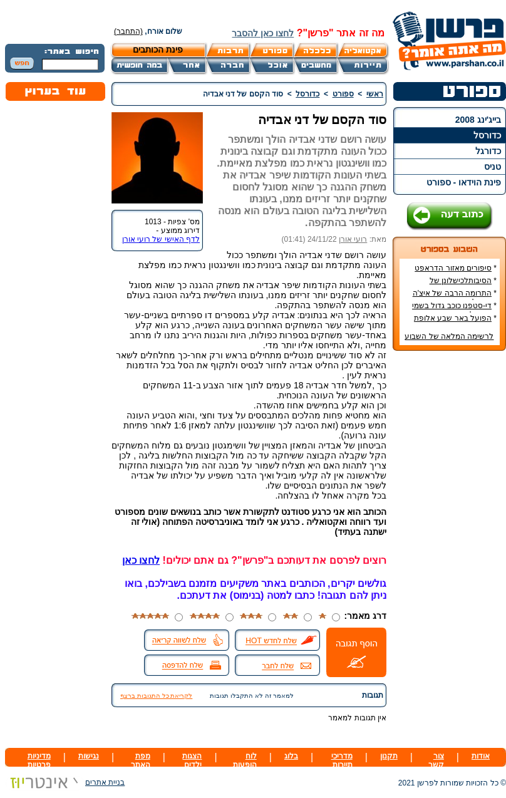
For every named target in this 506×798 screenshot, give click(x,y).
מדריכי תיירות (342, 760)
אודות (481, 756)
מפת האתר (140, 760)
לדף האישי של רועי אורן (161, 239)
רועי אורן (353, 239)
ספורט (343, 94)
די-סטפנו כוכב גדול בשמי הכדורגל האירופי (454, 310)
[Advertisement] (450, 547)
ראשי (374, 94)
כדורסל (487, 135)
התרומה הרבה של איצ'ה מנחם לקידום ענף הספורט (453, 297)
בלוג (291, 756)
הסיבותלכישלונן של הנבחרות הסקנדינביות (461, 285)
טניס (492, 167)
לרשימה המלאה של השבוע (449, 336)
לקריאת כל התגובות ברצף (156, 695)
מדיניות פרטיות (39, 760)
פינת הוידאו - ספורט (463, 182)
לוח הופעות (245, 760)
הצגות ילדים (192, 760)
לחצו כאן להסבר (263, 33)
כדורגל (488, 151)
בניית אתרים (65, 782)
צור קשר (436, 760)
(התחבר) (128, 31)
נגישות (88, 756)
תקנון (389, 756)
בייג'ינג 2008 (478, 120)
